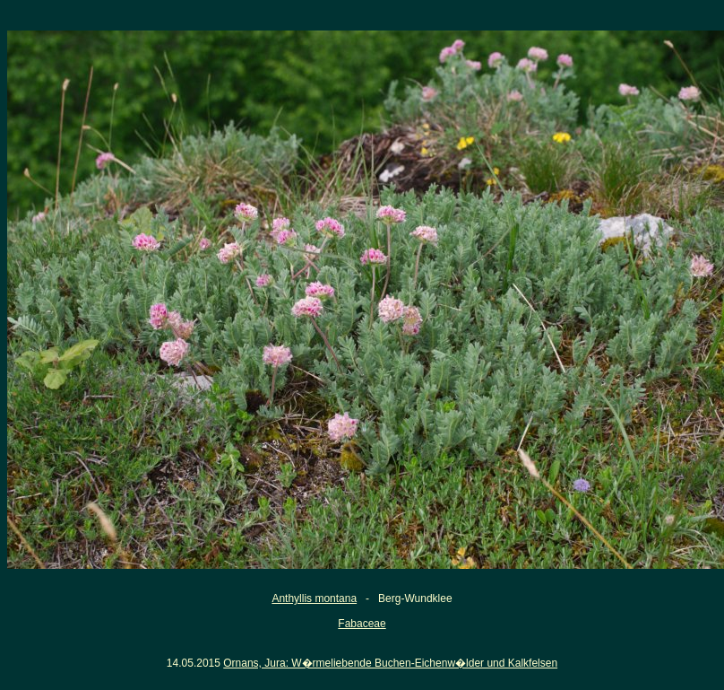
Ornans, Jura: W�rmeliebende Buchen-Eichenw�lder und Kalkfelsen (390, 663)
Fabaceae (361, 623)
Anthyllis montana (314, 598)
